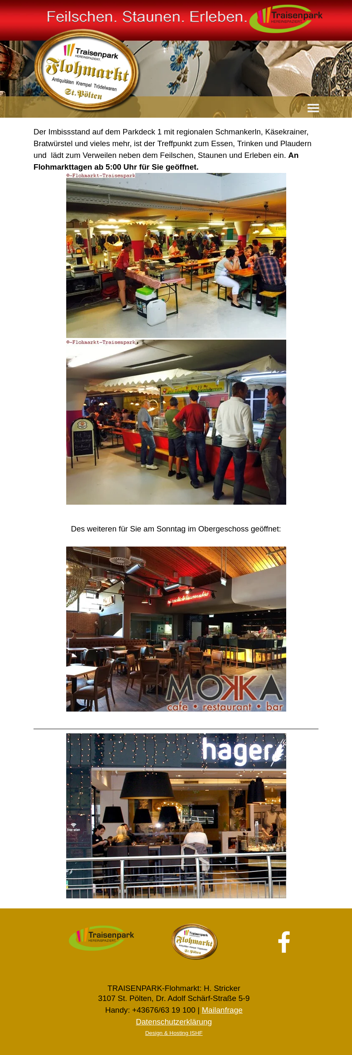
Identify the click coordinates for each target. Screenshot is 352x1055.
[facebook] (284, 941)
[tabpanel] (176, 316)
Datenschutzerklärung (174, 1021)
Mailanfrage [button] (222, 1010)
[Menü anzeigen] (313, 107)
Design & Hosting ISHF (173, 1033)
